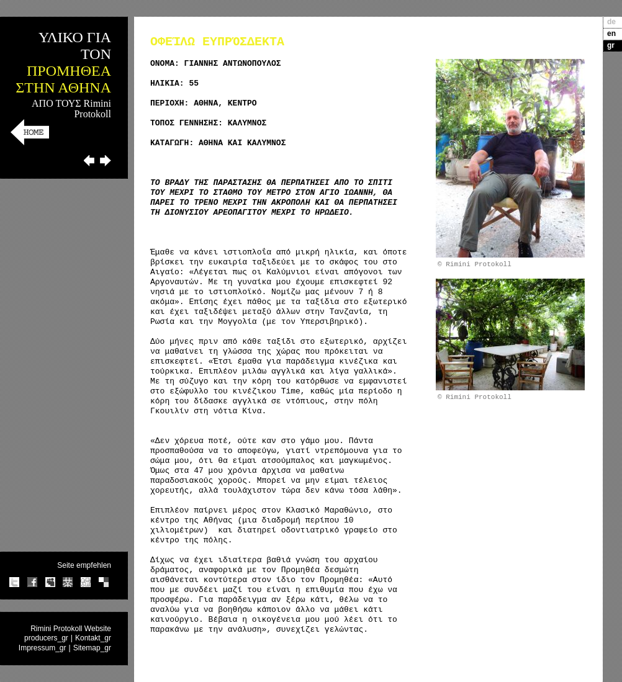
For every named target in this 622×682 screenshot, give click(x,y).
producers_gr (46, 638)
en (611, 33)
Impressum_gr (42, 648)
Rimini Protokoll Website (70, 628)
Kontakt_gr (93, 638)
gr (611, 45)
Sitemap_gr (92, 648)
